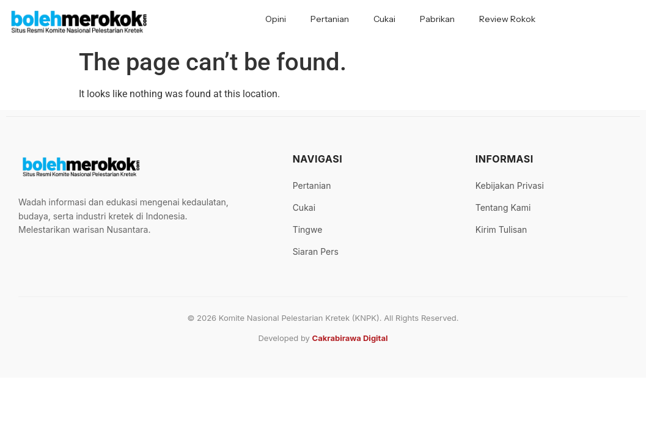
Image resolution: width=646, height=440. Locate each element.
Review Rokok (507, 18)
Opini (275, 18)
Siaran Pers (316, 251)
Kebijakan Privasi (509, 185)
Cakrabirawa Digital (350, 338)
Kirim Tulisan (501, 229)
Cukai (384, 18)
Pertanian (329, 18)
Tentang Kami (503, 207)
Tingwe (308, 229)
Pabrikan (437, 18)
